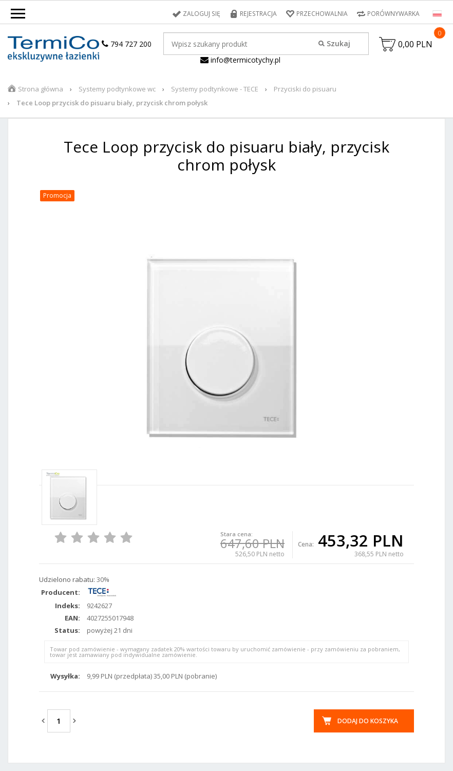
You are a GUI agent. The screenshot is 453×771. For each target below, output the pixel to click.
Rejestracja (259, 13)
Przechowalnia (322, 13)
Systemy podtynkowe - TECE (214, 88)
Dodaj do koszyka (367, 721)
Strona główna (40, 88)
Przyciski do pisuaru (305, 88)
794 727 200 (127, 44)
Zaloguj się (203, 13)
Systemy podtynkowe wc (117, 88)
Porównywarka (393, 13)
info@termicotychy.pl (240, 60)
